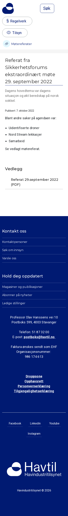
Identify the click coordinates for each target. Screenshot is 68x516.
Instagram (34, 433)
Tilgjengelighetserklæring (34, 391)
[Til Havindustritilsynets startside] (8, 8)
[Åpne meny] (63, 9)
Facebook (15, 423)
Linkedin (35, 423)
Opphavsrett (33, 381)
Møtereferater (17, 43)
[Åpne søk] (47, 8)
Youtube (54, 423)
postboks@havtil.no (39, 337)
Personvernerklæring (34, 386)
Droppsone (34, 376)
